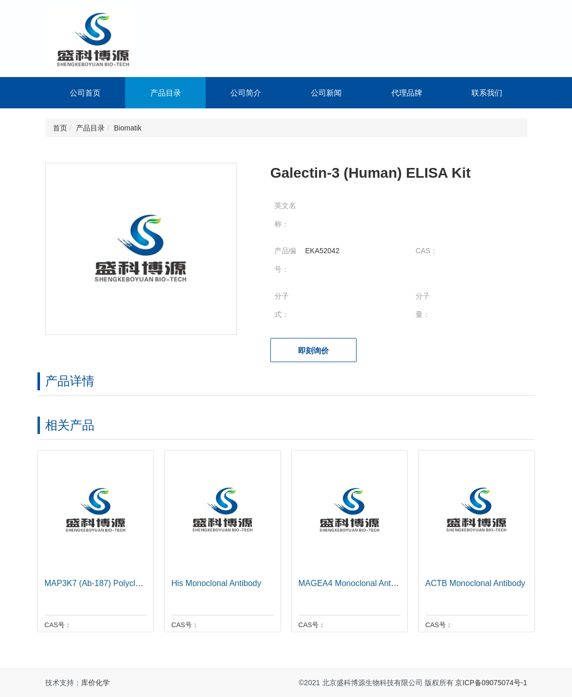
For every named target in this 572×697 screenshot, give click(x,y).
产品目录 (165, 92)
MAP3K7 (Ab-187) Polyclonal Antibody (112, 583)
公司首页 (85, 92)
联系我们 (486, 92)
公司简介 (245, 92)
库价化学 (95, 683)
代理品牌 (406, 92)
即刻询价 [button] (313, 350)
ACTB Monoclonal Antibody (473, 583)
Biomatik (128, 128)
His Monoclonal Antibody (214, 583)
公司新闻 (326, 92)
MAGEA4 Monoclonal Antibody (352, 583)
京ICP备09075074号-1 (491, 683)
